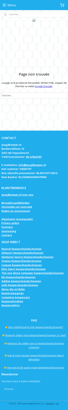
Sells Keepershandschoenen (19, 285)
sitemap (50, 403)
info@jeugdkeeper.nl (32, 165)
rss (57, 403)
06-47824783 (34, 157)
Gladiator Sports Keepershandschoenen (27, 257)
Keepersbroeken (12, 301)
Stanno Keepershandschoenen (21, 261)
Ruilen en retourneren (15, 211)
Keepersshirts (10, 305)
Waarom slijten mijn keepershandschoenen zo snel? (35, 335)
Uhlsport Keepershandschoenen (22, 253)
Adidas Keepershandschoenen (21, 281)
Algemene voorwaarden (17, 219)
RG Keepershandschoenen (18, 277)
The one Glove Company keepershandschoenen (32, 273)
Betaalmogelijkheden (15, 203)
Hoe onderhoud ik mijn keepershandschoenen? (35, 327)
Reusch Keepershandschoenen (21, 249)
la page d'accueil (43, 86)
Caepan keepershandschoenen (21, 265)
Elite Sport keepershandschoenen (23, 269)
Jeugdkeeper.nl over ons (17, 194)
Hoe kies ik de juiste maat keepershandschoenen (35, 367)
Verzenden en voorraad (16, 207)
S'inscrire (8, 389)
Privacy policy (10, 223)
